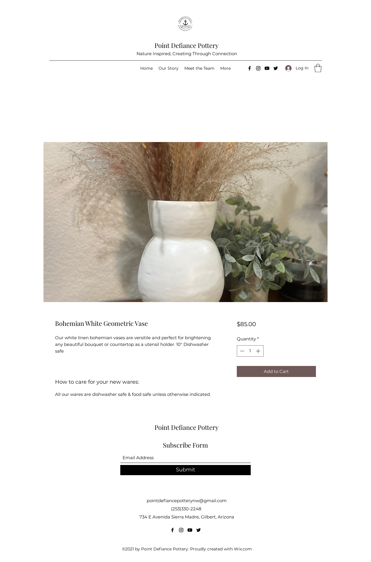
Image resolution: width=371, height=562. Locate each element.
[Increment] (259, 351)
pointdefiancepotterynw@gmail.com (187, 500)
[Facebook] (249, 68)
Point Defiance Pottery (186, 45)
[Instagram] (258, 68)
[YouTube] (267, 68)
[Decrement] (241, 351)
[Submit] (185, 470)
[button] (317, 68)
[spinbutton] (250, 351)
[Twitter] (276, 68)
